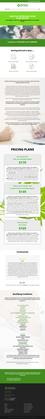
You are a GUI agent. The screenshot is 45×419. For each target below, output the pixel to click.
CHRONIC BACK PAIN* (23, 316)
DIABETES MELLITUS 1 (23, 320)
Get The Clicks (14, 417)
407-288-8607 (11, 399)
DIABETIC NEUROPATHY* (23, 322)
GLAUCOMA (23, 328)
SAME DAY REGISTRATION (31, 71)
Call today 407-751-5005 (34, 1)
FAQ (5, 406)
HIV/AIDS (23, 334)
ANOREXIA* (23, 307)
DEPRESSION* (23, 323)
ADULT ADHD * (23, 310)
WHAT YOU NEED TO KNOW (31, 61)
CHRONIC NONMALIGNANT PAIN (23, 317)
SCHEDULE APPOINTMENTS (9, 409)
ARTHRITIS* (23, 311)
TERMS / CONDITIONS (8, 410)
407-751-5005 (13, 398)
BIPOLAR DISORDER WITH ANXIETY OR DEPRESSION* (23, 313)
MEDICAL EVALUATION (13, 71)
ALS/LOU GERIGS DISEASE (23, 305)
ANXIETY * (23, 308)
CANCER (23, 314)
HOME (6, 403)
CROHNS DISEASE (23, 319)
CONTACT (6, 408)
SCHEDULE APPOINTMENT (13, 61)
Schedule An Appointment (14, 379)
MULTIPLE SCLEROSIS (23, 341)
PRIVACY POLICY (7, 412)
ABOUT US (6, 405)
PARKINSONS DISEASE (23, 344)
